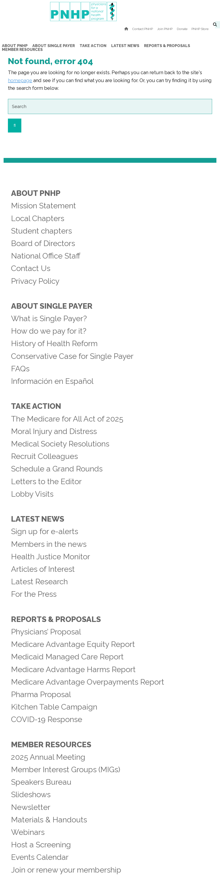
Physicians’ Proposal (46, 631)
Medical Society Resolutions (60, 443)
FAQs (20, 368)
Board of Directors (43, 243)
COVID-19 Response (46, 719)
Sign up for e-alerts (44, 531)
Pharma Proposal (41, 694)
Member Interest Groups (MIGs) (65, 769)
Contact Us (30, 268)
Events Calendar (40, 857)
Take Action (36, 406)
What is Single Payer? (49, 318)
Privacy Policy (35, 281)
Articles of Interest (43, 569)
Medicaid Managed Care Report (67, 656)
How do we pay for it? (48, 331)
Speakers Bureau (41, 782)
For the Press (34, 594)
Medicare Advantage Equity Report (73, 644)
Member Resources (51, 744)
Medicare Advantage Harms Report (73, 669)
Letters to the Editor (46, 481)
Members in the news (49, 544)
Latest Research (39, 581)
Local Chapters (37, 218)
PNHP (110, 11)
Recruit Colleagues (44, 456)
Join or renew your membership (66, 869)
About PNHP (35, 193)
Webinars (28, 832)
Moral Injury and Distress (54, 431)
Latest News (37, 519)
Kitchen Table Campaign (54, 706)
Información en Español (52, 381)
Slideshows (31, 794)
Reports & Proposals (56, 619)
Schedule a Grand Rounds (57, 468)
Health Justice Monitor (50, 556)
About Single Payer (52, 306)
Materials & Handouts (49, 819)
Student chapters (41, 230)
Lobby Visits (32, 494)
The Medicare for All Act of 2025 (67, 418)
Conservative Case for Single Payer (72, 356)
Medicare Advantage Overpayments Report (87, 682)
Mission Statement (43, 205)
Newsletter (30, 807)
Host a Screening (41, 844)
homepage (20, 80)
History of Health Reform (54, 343)
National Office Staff (46, 255)
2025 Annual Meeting (48, 757)
